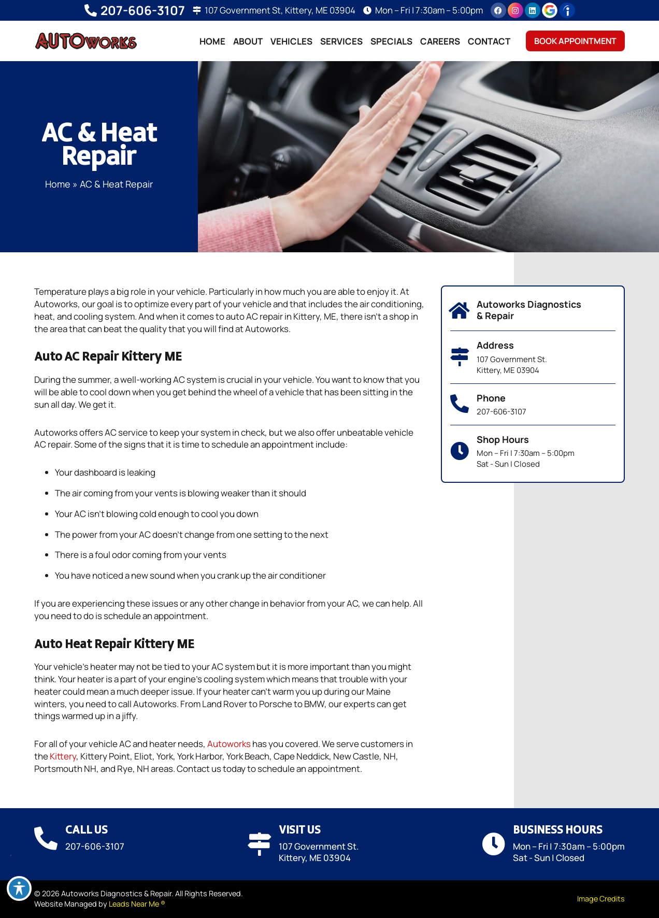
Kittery (63, 756)
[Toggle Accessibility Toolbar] (19, 888)
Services (341, 41)
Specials (391, 41)
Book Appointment (575, 41)
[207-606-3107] (90, 10)
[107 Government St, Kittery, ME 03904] (197, 10)
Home (212, 41)
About (248, 41)
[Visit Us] (259, 844)
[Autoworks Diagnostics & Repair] (459, 311)
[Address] (459, 357)
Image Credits (601, 898)
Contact (489, 41)
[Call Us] (46, 838)
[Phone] (459, 404)
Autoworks (229, 744)
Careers (440, 41)
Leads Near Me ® (137, 904)
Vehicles (291, 41)
